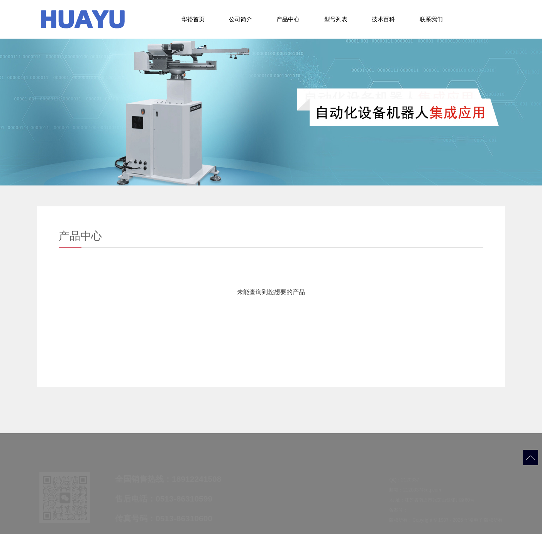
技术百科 (383, 19)
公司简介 (240, 19)
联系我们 (431, 19)
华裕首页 (193, 19)
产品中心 (288, 19)
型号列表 (335, 19)
